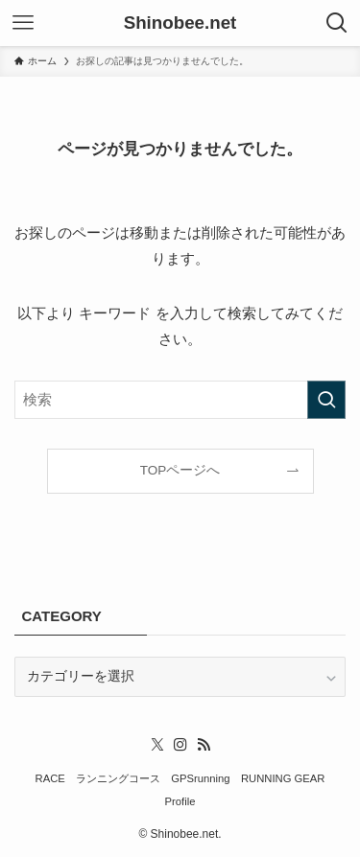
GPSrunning (200, 778)
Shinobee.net (180, 23)
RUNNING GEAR (283, 778)
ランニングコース (118, 778)
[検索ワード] (180, 400)
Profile (180, 801)
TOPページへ (180, 470)
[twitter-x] (157, 744)
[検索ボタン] (337, 23)
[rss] (203, 744)
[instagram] (180, 744)
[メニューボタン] (23, 23)
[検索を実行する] (326, 400)
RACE (50, 778)
